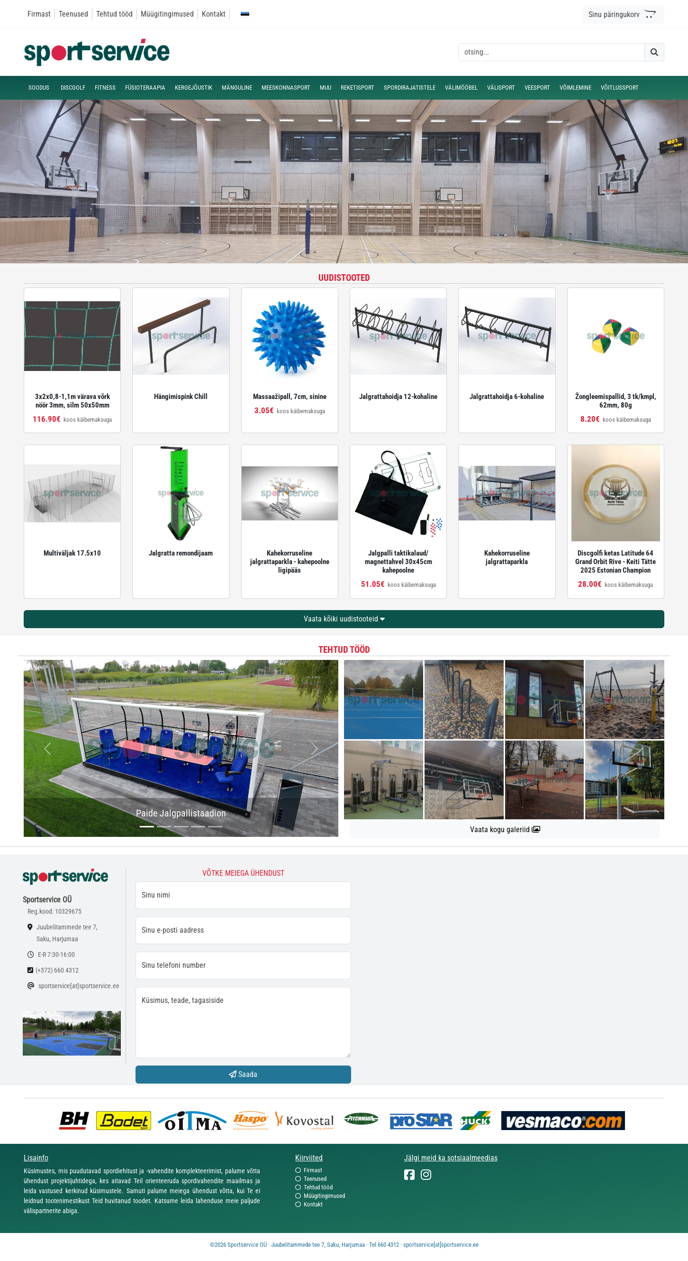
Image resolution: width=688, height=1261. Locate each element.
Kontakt (214, 14)
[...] (147, 826)
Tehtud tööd (114, 14)
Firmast (39, 14)
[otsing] (551, 52)
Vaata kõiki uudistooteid (344, 618)
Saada (243, 1074)
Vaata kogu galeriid (505, 829)
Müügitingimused (167, 14)
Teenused (73, 14)
